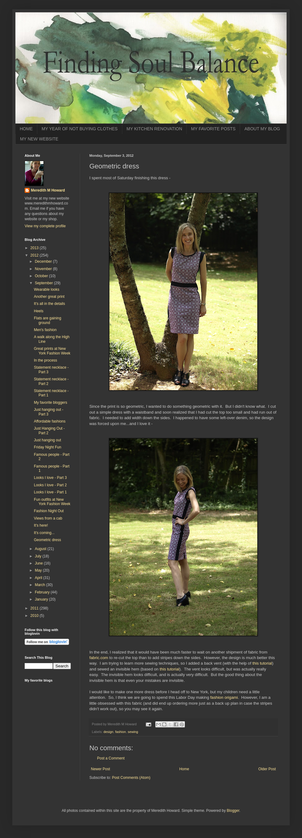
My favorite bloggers (50, 402)
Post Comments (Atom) (131, 777)
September (44, 283)
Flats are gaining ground (47, 320)
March (40, 585)
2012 (35, 255)
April (39, 578)
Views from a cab (48, 518)
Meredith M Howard (48, 190)
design (108, 732)
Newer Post (100, 769)
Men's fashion (45, 330)
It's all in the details (49, 304)
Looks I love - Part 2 (50, 485)
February (43, 592)
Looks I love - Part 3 (50, 478)
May (39, 570)
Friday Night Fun (47, 447)
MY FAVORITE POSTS (213, 128)
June (39, 563)
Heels (38, 311)
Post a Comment (110, 758)
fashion (120, 732)
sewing (133, 732)
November (44, 269)
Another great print (49, 296)
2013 (35, 248)
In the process (45, 360)
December (44, 261)
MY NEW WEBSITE (39, 138)
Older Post (267, 769)
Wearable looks (46, 289)
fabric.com (98, 657)
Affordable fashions (50, 421)
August (41, 549)
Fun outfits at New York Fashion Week (52, 501)
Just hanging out (47, 440)
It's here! (41, 525)
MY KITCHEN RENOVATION (154, 128)
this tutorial (262, 663)
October (42, 276)
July (39, 556)
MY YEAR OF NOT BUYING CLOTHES (80, 128)
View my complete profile (45, 226)
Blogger (233, 810)
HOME (26, 128)
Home (184, 769)
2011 (35, 608)
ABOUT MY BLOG (262, 128)
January (42, 599)
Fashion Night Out (49, 511)
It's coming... (44, 533)
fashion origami (224, 697)
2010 (35, 615)
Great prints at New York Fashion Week (52, 350)
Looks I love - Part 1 (50, 492)
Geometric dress (47, 540)
